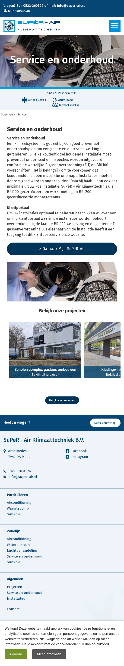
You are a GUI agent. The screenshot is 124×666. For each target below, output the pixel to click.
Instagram (79, 457)
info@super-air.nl (23, 477)
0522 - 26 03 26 (20, 471)
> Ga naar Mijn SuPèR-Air (62, 248)
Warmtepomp (18, 508)
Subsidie (13, 514)
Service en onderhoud (24, 556)
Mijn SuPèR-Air (18, 11)
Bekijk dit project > (45, 375)
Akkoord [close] (15, 654)
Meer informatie (49, 654)
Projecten (14, 587)
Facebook (79, 451)
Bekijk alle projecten (62, 400)
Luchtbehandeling (22, 550)
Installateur (17, 598)
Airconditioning (19, 502)
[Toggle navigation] (115, 26)
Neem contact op (105, 423)
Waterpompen (18, 545)
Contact (13, 609)
